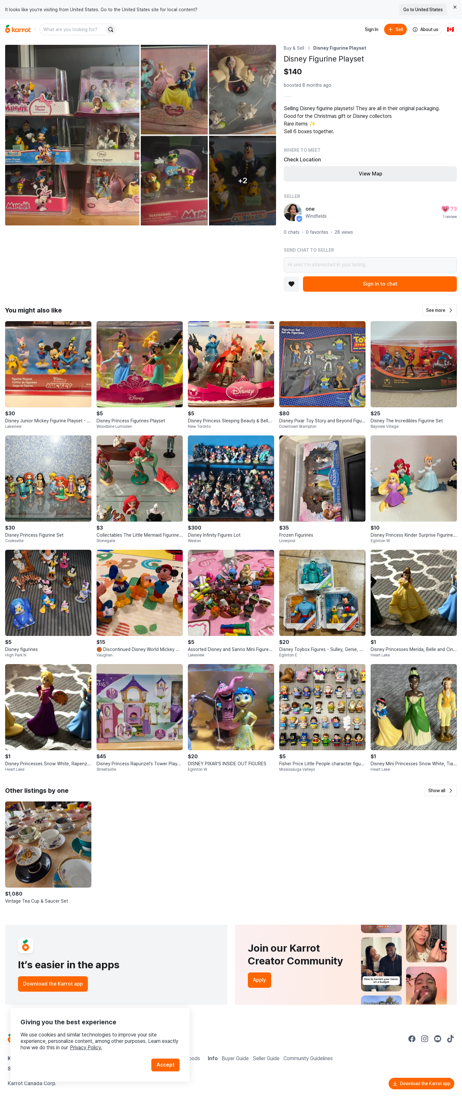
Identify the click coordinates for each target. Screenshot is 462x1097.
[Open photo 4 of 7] (174, 180)
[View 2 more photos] (242, 180)
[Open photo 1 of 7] (72, 135)
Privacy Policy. (86, 1047)
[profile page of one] (293, 212)
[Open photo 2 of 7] (174, 89)
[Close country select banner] (454, 7)
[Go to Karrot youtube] (437, 1039)
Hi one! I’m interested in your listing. (370, 264)
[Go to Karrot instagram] (425, 1039)
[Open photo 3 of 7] (242, 89)
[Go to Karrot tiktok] (450, 1039)
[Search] (110, 29)
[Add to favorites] (291, 284)
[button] (439, 310)
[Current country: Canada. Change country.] (450, 29)
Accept (165, 1065)
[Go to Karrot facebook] (412, 1039)
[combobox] (72, 29)
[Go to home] (18, 29)
